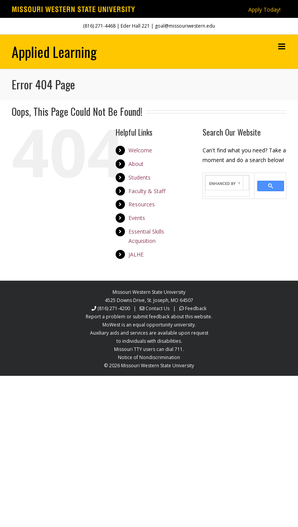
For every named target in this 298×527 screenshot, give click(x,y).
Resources (141, 204)
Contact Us (158, 308)
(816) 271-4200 (113, 308)
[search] (224, 183)
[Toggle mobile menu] (282, 46)
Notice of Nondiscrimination (149, 357)
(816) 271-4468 (99, 26)
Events (136, 218)
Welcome (140, 150)
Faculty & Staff (146, 191)
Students (139, 177)
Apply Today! (264, 9)
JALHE (136, 254)
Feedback (195, 308)
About (136, 164)
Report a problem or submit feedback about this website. (149, 316)
